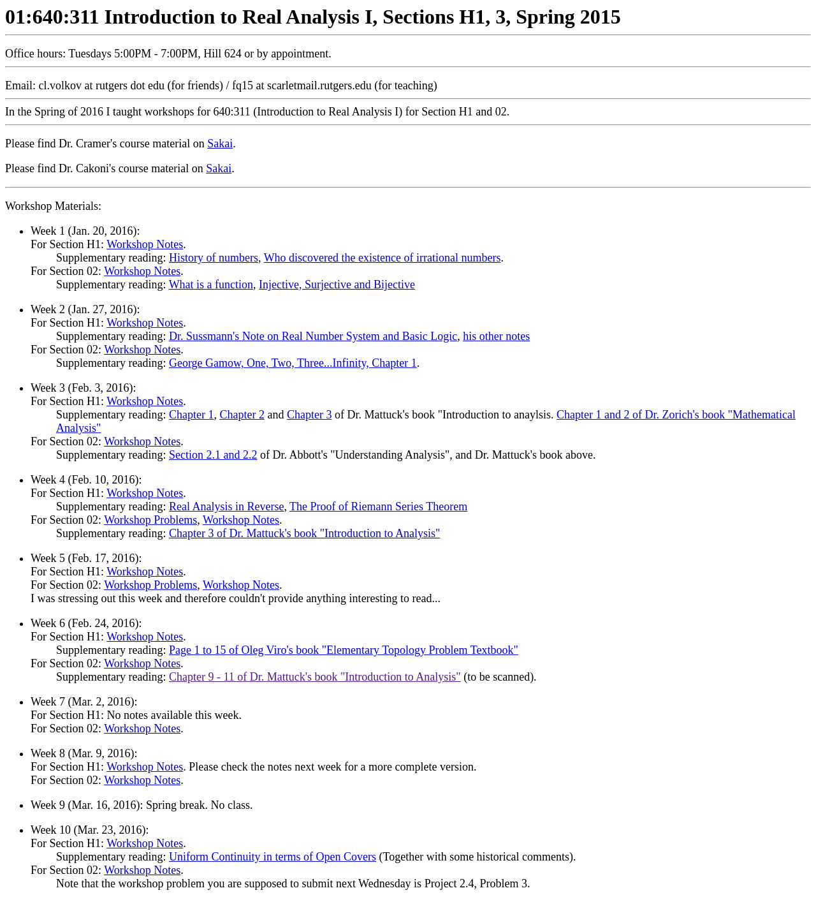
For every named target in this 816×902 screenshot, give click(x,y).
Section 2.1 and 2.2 (213, 454)
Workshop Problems (150, 520)
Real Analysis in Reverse (226, 506)
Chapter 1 (191, 414)
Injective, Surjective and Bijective (337, 284)
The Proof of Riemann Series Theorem (378, 506)
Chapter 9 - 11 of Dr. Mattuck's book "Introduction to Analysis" (315, 676)
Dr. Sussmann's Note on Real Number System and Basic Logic (313, 336)
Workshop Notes (144, 244)
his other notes (496, 336)
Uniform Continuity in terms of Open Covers (272, 856)
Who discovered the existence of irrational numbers (382, 257)
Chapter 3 (309, 414)
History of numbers (213, 257)
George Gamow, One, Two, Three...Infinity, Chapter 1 (293, 363)
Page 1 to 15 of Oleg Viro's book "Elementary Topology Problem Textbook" (343, 650)
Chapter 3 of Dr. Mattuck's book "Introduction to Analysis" (304, 533)
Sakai (220, 143)
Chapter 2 (241, 414)
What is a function (211, 284)
